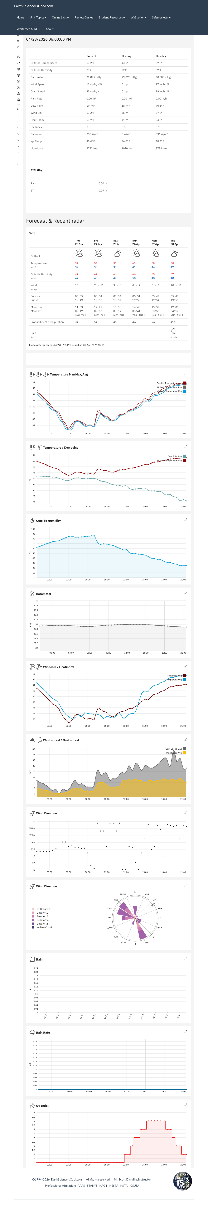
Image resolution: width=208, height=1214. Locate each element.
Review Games (84, 17)
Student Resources (112, 17)
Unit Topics (38, 17)
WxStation (138, 17)
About (50, 29)
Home (20, 17)
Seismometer (161, 17)
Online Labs (60, 17)
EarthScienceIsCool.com (33, 6)
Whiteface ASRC (28, 29)
